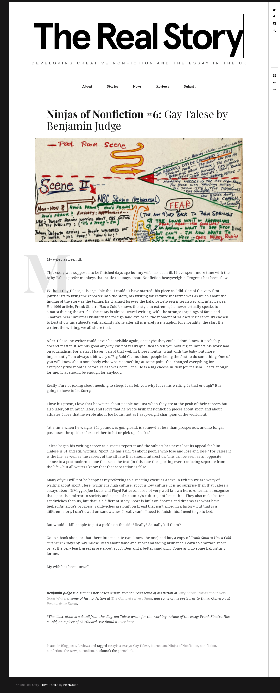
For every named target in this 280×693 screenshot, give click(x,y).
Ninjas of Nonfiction (183, 646)
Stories (112, 86)
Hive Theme (50, 684)
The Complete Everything (131, 598)
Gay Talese (141, 646)
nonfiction (54, 651)
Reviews (162, 86)
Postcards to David (62, 604)
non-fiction (208, 646)
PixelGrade (70, 684)
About (87, 86)
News (137, 86)
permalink (125, 651)
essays (127, 646)
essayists (114, 646)
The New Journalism (78, 651)
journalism (159, 646)
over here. (126, 622)
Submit (190, 86)
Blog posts (68, 646)
